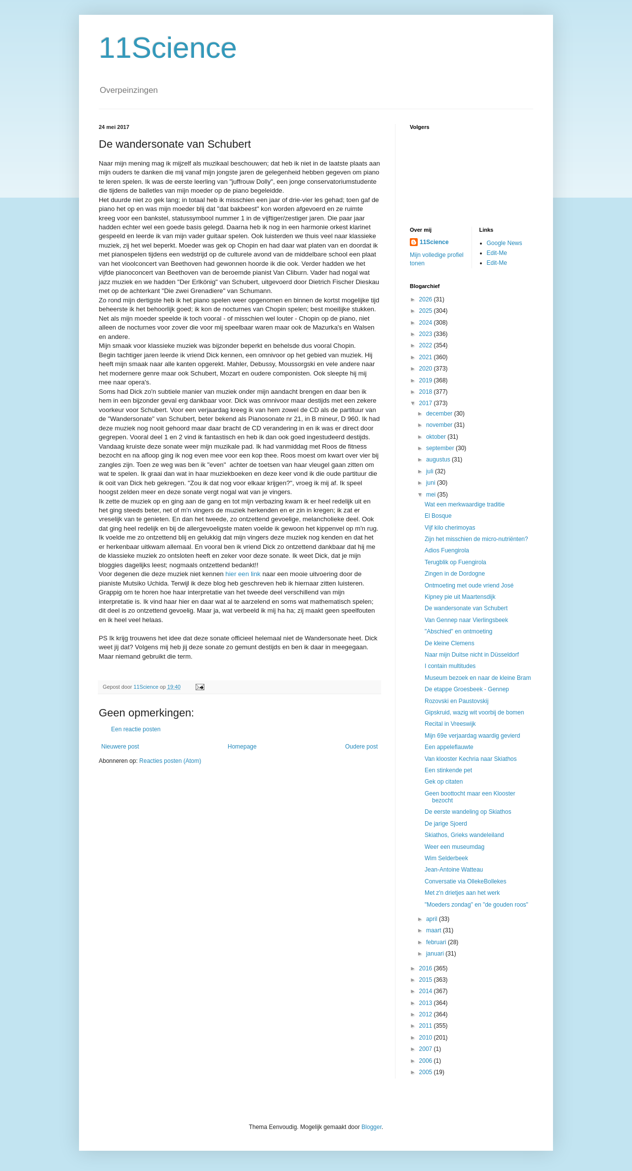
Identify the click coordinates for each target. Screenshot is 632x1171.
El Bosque (438, 515)
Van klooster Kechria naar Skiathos (471, 758)
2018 (426, 391)
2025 (426, 310)
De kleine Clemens (449, 643)
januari (435, 953)
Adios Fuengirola (447, 550)
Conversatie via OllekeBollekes (465, 881)
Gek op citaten (444, 781)
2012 (426, 1014)
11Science (168, 47)
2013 (426, 1003)
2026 (426, 299)
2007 (426, 1049)
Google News (504, 243)
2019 (426, 380)
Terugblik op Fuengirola (455, 562)
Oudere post (361, 746)
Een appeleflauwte (449, 747)
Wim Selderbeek (446, 858)
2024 (426, 322)
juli (430, 471)
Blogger (371, 1127)
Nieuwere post (120, 746)
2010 (426, 1037)
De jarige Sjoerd (446, 823)
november (440, 424)
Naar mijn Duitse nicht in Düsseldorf (472, 654)
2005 (426, 1072)
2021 (426, 357)
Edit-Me (497, 253)
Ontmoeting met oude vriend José (469, 585)
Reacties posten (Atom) (170, 760)
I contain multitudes (450, 666)
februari (437, 942)
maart (434, 930)
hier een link (243, 574)
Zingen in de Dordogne (455, 573)
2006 (426, 1060)
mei (431, 494)
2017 (426, 403)
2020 (426, 368)
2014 (426, 991)
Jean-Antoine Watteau (454, 869)
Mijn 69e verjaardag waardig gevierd (472, 735)
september (441, 448)
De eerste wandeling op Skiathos (468, 811)
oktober (436, 436)
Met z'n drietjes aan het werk (462, 892)
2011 (426, 1025)
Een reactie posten (135, 729)
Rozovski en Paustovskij (456, 701)
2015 (426, 979)
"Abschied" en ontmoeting (458, 631)
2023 (426, 334)
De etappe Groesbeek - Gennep (467, 689)
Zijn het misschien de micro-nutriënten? (476, 539)
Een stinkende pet (448, 770)
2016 (426, 968)
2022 (426, 345)
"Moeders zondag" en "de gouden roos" (476, 904)
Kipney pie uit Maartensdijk (460, 596)
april (432, 919)
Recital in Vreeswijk (450, 723)
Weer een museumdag (454, 846)
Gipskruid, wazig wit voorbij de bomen (474, 712)
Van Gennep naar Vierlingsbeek (466, 620)
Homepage (242, 746)
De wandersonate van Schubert (466, 608)
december (440, 413)
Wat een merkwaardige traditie (465, 504)
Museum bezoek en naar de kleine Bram (478, 677)
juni (431, 482)
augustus (439, 459)
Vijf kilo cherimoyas (450, 527)
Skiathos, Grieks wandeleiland (464, 835)
